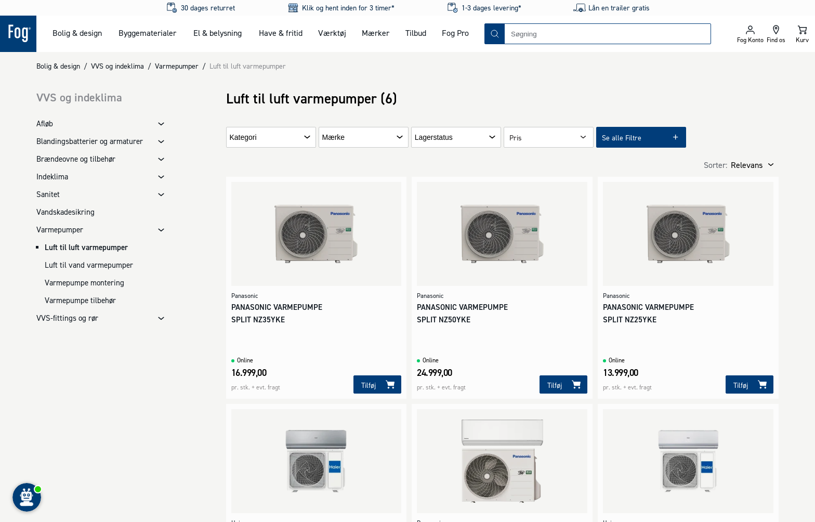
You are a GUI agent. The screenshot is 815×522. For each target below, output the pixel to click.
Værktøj (332, 33)
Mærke (333, 137)
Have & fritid (281, 33)
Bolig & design (77, 33)
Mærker (375, 33)
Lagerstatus (434, 137)
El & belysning (217, 33)
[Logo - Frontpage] (18, 34)
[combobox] (608, 34)
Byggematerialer (147, 33)
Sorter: (715, 165)
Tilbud (415, 33)
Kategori (243, 137)
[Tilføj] (377, 384)
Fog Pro (455, 33)
